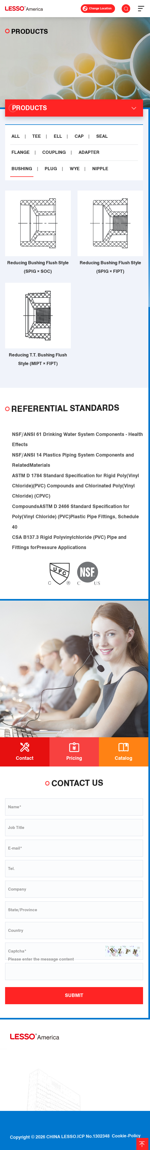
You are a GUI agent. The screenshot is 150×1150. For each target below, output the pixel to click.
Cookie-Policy (126, 1125)
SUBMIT (74, 995)
